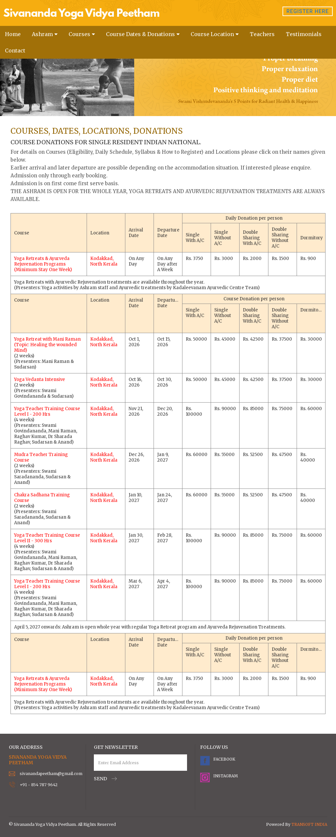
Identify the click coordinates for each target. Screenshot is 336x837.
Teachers (262, 34)
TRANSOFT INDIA (309, 824)
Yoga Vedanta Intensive (39, 379)
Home (13, 34)
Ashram (42, 34)
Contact (15, 50)
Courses (79, 34)
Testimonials (304, 34)
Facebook (224, 759)
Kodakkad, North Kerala (103, 261)
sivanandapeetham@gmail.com (51, 773)
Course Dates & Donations (140, 34)
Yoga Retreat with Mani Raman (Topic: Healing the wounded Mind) (47, 344)
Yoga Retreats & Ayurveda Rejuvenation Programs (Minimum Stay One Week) (43, 264)
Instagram (224, 775)
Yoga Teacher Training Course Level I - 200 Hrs (47, 411)
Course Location (212, 34)
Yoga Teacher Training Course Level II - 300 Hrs (47, 538)
